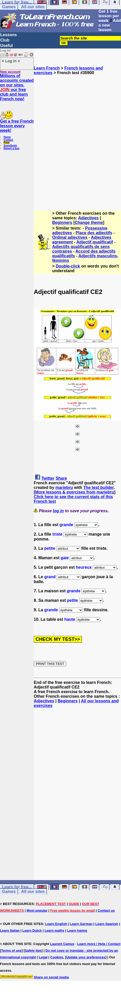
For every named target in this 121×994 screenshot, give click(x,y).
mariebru (64, 487)
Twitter (47, 478)
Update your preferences (85, 957)
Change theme (89, 222)
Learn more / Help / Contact (98, 944)
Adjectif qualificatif (94, 242)
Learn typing (77, 930)
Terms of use (11, 950)
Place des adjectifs (94, 233)
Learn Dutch (32, 930)
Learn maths (54, 930)
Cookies (56, 957)
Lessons (8, 35)
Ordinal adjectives (69, 237)
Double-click (68, 266)
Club (4, 40)
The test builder (98, 487)
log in (58, 511)
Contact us (106, 910)
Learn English (56, 924)
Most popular (37, 910)
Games (9, 7)
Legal (43, 957)
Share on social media (51, 977)
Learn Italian (10, 930)
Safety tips (33, 950)
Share (61, 478)
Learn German (81, 924)
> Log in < (11, 60)
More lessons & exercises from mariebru (74, 492)
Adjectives (88, 218)
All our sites (33, 7)
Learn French (47, 68)
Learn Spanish (106, 924)
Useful (6, 45)
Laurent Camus (62, 944)
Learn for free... (17, 887)
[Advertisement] (60, 135)
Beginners (62, 222)
